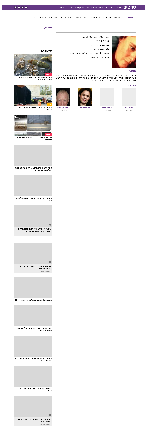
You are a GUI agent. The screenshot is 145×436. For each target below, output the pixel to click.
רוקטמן (34, 18)
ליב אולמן (97, 41)
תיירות (62, 2)
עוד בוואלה (44, 51)
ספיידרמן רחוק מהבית (69, 18)
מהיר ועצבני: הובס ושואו (111, 18)
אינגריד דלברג (94, 57)
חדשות (112, 2)
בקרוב (98, 8)
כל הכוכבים (82, 8)
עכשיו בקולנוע (107, 8)
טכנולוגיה (53, 2)
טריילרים (91, 8)
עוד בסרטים (62, 8)
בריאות (69, 2)
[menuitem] (111, 2)
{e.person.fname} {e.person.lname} (83, 53)
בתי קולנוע (72, 8)
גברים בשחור (55, 18)
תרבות (97, 2)
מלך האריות (44, 18)
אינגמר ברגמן (93, 45)
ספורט (104, 2)
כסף (83, 2)
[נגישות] (3, 2)
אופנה (45, 2)
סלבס (90, 2)
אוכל (77, 2)
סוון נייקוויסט (96, 49)
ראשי (116, 8)
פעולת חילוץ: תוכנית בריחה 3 (90, 18)
